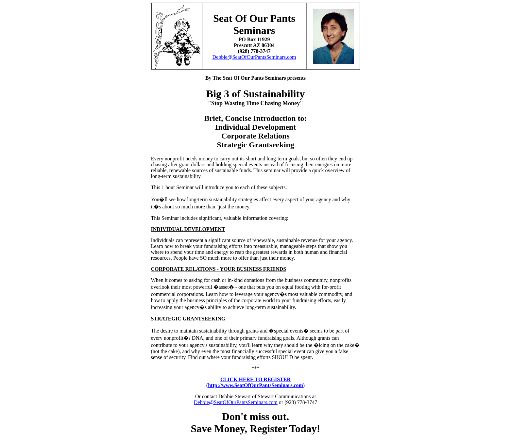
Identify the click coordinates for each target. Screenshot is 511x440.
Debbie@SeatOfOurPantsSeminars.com (254, 57)
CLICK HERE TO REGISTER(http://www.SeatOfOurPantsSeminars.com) (255, 382)
